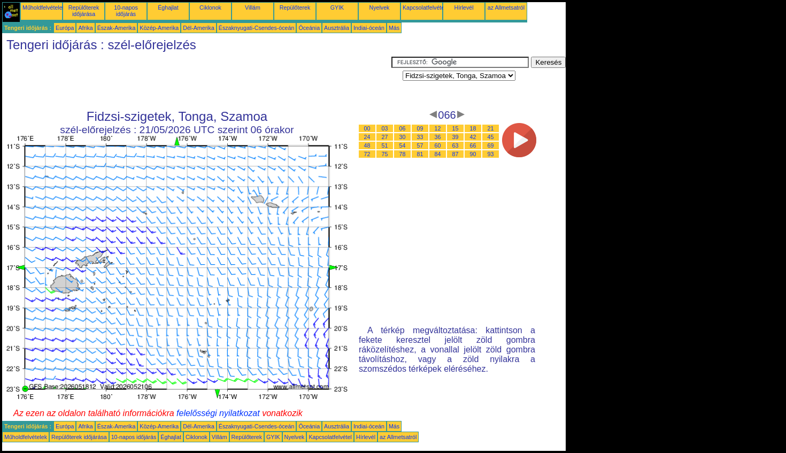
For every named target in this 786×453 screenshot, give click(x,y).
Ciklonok (210, 7)
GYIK (337, 7)
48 (367, 145)
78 (402, 154)
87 (455, 154)
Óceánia (309, 28)
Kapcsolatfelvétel (424, 7)
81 (420, 154)
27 (385, 137)
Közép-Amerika (159, 28)
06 (402, 128)
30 (402, 137)
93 (491, 154)
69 (491, 145)
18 (473, 128)
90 (473, 154)
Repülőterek (295, 7)
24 (367, 137)
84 (438, 154)
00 (367, 128)
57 (420, 145)
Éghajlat (168, 7)
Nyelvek (379, 7)
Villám (252, 7)
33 (420, 137)
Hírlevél (463, 7)
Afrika (85, 28)
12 (438, 128)
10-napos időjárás (125, 10)
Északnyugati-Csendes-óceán (257, 28)
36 (438, 137)
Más (394, 28)
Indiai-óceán (368, 28)
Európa (65, 28)
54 (402, 145)
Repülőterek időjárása (83, 10)
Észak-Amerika (116, 28)
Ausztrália (336, 28)
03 (385, 128)
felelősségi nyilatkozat (218, 413)
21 (491, 128)
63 (455, 145)
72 (367, 154)
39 (455, 137)
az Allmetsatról (506, 7)
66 (473, 145)
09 (420, 128)
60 (438, 145)
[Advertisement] (196, 81)
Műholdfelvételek (43, 7)
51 (385, 145)
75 (385, 154)
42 (473, 137)
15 (455, 128)
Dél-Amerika (198, 28)
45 (491, 137)
